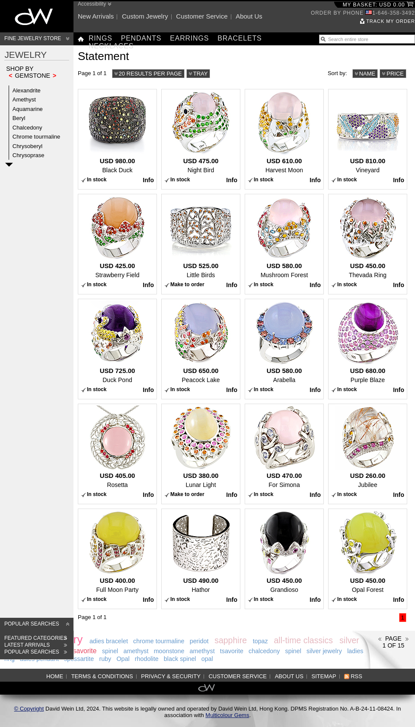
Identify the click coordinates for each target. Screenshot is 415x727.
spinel (110, 651)
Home (54, 676)
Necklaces (111, 46)
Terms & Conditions (102, 676)
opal (207, 658)
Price (395, 73)
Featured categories (35, 638)
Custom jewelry (145, 16)
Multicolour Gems (227, 715)
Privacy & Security (171, 676)
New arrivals (96, 16)
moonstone (169, 651)
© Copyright (29, 708)
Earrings (189, 38)
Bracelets (239, 38)
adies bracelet (108, 641)
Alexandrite (27, 90)
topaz (260, 641)
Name (367, 73)
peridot (199, 641)
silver (349, 640)
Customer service (201, 16)
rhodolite (147, 658)
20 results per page (150, 73)
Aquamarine (28, 109)
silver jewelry (324, 651)
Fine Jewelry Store (32, 38)
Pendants (141, 38)
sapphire (230, 640)
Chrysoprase (29, 155)
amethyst (135, 651)
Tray (200, 73)
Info (148, 180)
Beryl (19, 118)
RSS (356, 676)
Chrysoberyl (27, 146)
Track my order (390, 21)
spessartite (79, 658)
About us (249, 16)
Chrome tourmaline (37, 136)
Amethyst (24, 99)
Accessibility (92, 4)
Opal (122, 658)
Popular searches (31, 624)
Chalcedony (27, 127)
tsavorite (83, 650)
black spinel (180, 658)
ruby (105, 658)
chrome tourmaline (158, 641)
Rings (100, 38)
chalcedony (264, 651)
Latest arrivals (27, 645)
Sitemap (324, 676)
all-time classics (303, 640)
